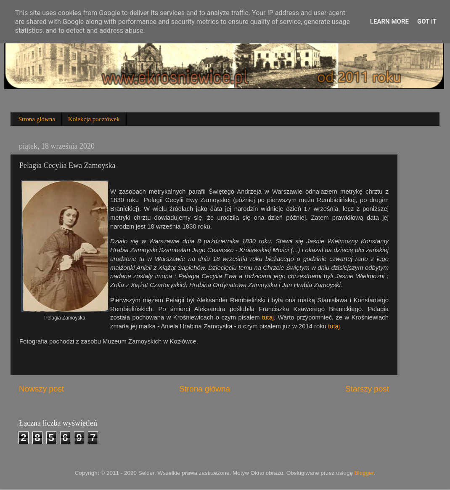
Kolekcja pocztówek (94, 119)
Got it (427, 21)
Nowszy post (41, 388)
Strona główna (37, 119)
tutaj (268, 317)
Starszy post (367, 388)
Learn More (389, 21)
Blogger (364, 473)
